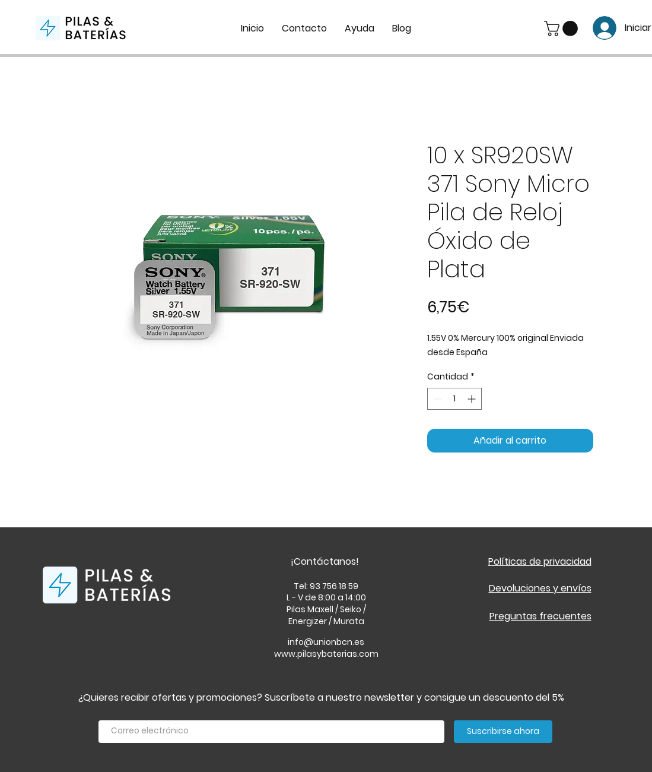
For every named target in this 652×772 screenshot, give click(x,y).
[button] (562, 28)
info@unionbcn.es (326, 642)
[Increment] (472, 398)
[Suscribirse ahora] (503, 731)
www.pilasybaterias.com (326, 654)
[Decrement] (436, 398)
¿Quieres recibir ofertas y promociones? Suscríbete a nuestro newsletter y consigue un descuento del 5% (321, 697)
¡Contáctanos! (325, 561)
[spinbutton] (454, 398)
